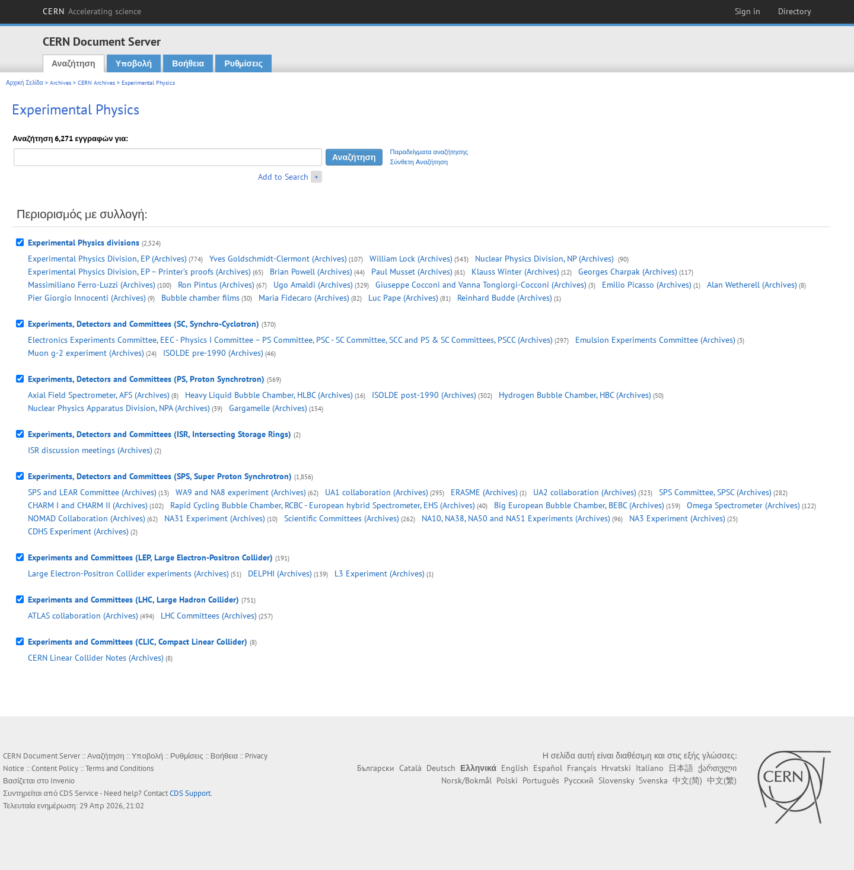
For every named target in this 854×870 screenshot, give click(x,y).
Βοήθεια (188, 63)
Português (540, 780)
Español (547, 768)
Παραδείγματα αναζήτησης (429, 152)
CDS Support (190, 793)
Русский (579, 780)
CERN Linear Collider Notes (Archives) (96, 657)
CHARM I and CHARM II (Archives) (88, 505)
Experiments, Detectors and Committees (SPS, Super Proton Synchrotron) (160, 476)
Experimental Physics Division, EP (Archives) (107, 258)
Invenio (62, 781)
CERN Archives (96, 83)
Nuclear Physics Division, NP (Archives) (545, 258)
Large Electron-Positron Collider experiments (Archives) (128, 573)
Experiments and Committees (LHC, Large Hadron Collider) (133, 599)
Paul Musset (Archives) (412, 271)
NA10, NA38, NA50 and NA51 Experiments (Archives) (516, 518)
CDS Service (78, 793)
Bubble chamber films (200, 297)
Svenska (653, 780)
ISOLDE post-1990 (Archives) (424, 395)
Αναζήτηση (73, 63)
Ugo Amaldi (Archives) (313, 284)
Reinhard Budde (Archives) (504, 297)
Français (582, 768)
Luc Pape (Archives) (403, 297)
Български (375, 768)
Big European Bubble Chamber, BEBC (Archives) (579, 505)
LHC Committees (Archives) (209, 615)
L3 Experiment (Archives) (379, 573)
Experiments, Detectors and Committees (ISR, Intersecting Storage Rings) (159, 434)
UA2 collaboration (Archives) (584, 492)
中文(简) (687, 780)
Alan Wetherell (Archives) (752, 284)
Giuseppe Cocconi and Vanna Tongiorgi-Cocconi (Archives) (481, 284)
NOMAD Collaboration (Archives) (86, 518)
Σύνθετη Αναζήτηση (419, 162)
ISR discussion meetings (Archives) (90, 450)
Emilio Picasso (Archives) (647, 284)
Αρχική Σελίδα (24, 83)
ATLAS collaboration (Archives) (83, 615)
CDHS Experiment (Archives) (78, 531)
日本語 (680, 768)
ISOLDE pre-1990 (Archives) (213, 353)
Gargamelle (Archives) (268, 408)
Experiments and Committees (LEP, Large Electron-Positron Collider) (150, 557)
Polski (507, 780)
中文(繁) (722, 780)
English (514, 768)
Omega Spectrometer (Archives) (743, 505)
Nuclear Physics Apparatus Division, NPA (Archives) (119, 408)
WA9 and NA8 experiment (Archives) (241, 492)
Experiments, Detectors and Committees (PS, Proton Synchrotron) (146, 379)
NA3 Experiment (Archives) (677, 518)
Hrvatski (616, 768)
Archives (60, 83)
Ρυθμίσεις (243, 63)
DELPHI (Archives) (280, 573)
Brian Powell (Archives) (311, 271)
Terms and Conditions (119, 768)
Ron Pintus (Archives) (216, 284)
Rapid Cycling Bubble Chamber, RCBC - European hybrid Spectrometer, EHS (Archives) (322, 505)
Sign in (747, 11)
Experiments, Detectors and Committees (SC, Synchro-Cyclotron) (143, 323)
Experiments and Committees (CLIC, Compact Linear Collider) (137, 641)
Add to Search (283, 176)
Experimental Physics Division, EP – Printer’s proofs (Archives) (139, 271)
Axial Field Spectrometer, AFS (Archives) (99, 395)
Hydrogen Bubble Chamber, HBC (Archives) (575, 395)
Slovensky (616, 780)
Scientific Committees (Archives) (341, 518)
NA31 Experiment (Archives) (214, 518)
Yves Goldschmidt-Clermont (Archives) (278, 258)
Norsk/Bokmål (466, 780)
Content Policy (54, 768)
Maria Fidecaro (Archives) (304, 297)
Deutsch (440, 768)
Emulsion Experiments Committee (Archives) (655, 339)
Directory (794, 11)
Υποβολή (134, 63)
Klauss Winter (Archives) (515, 271)
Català (410, 768)
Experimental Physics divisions (83, 242)
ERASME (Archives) (484, 492)
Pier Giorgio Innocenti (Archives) (87, 297)
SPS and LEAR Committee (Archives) (92, 492)
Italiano (650, 768)
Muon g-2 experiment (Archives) (86, 353)
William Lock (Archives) (411, 258)
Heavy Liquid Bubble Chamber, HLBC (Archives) (269, 395)
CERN (92, 11)
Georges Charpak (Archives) (627, 271)
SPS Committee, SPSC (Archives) (715, 492)
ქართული (717, 768)
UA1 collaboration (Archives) (376, 492)
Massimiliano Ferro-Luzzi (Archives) (91, 284)
